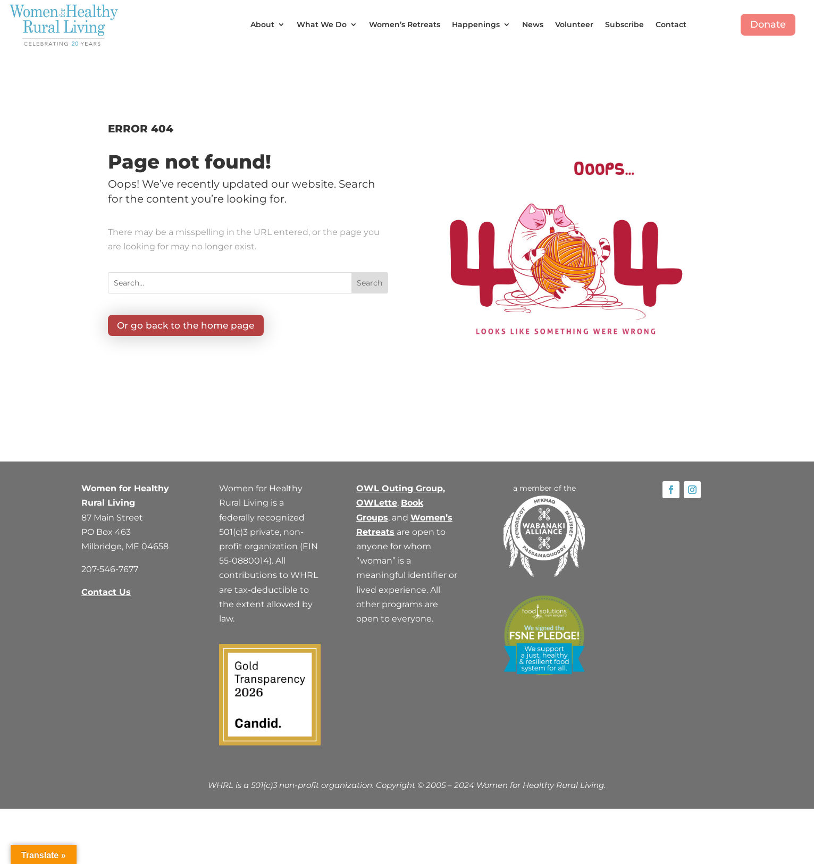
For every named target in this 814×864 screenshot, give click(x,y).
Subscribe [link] (624, 24)
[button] (369, 283)
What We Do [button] (322, 24)
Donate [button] (768, 24)
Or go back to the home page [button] (188, 326)
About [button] (262, 24)
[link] (64, 25)
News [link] (532, 24)
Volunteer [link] (574, 24)
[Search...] (229, 283)
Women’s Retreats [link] (404, 24)
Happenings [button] (476, 24)
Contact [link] (671, 24)
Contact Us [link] (106, 592)
